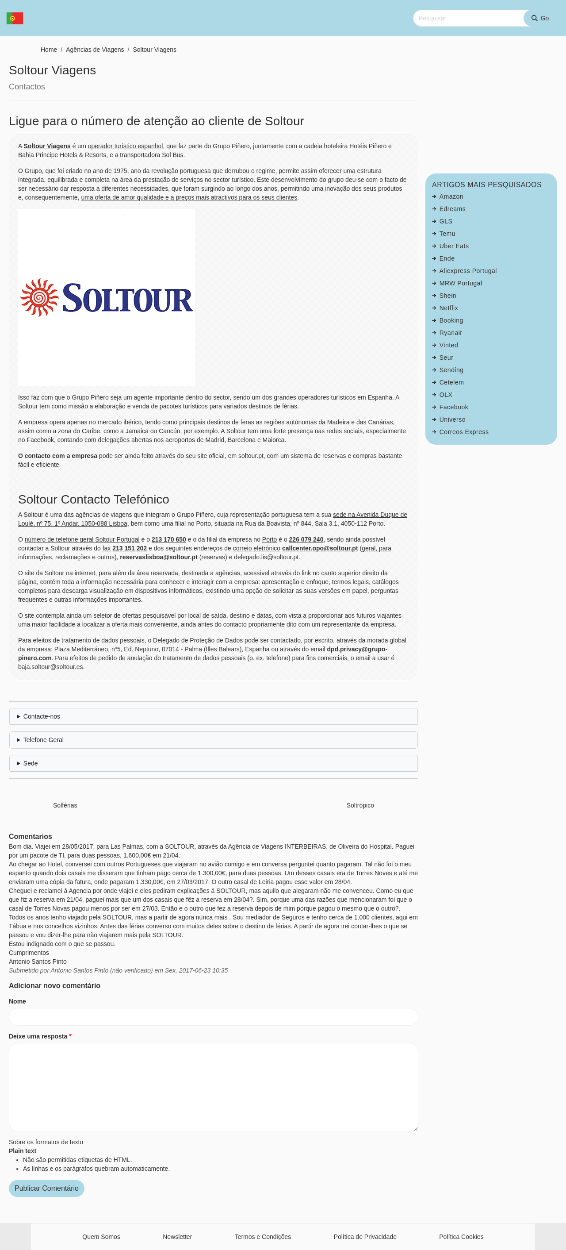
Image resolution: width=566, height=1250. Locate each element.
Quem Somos (101, 1236)
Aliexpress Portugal (468, 270)
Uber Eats (454, 246)
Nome (17, 1001)
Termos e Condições (263, 1236)
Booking (451, 320)
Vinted (449, 345)
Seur (447, 357)
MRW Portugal (461, 283)
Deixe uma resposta (38, 1036)
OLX (446, 394)
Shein (448, 295)
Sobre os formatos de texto (46, 1142)
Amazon (451, 196)
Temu (447, 233)
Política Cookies (461, 1236)
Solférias (65, 805)
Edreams (453, 208)
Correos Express (464, 431)
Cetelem (452, 382)
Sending (452, 369)
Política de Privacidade (365, 1236)
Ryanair (451, 332)
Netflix (449, 308)
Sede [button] (30, 763)
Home (49, 49)
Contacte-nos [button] (41, 716)
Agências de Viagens (95, 49)
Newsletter (177, 1236)
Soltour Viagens (154, 49)
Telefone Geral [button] (43, 739)
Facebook (454, 407)
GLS (446, 221)
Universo (453, 419)
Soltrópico (360, 805)
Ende (447, 258)
